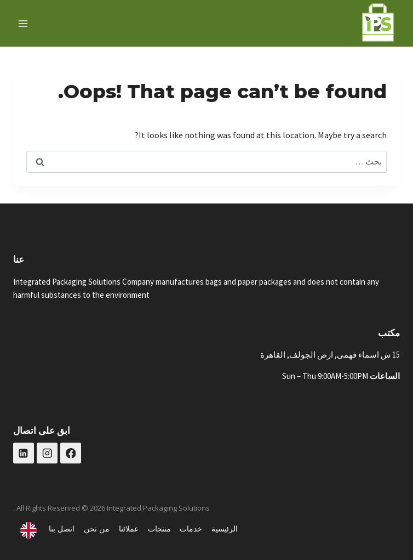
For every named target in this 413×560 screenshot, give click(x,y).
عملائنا (129, 528)
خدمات (191, 528)
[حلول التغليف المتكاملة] (378, 24)
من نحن (97, 528)
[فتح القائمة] (23, 23)
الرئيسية (224, 528)
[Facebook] (70, 453)
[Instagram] (47, 453)
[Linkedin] (23, 453)
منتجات (159, 528)
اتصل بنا (61, 528)
